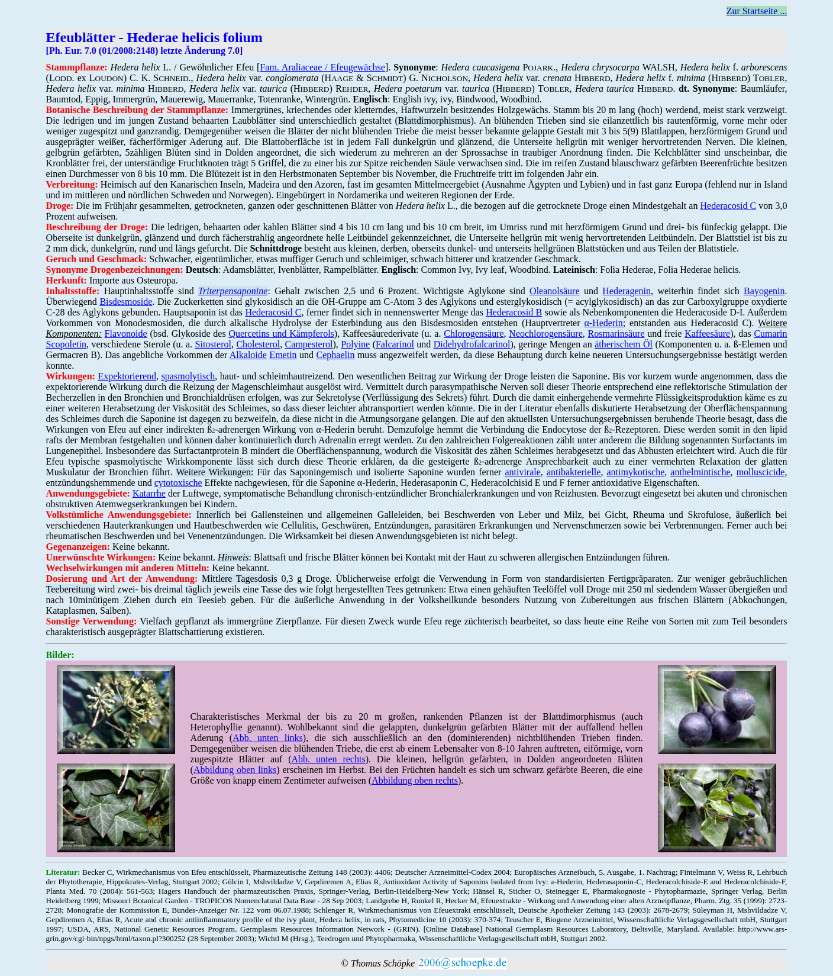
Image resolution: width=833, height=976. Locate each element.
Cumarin (770, 333)
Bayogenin (764, 291)
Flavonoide (126, 333)
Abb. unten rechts (329, 759)
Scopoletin (66, 344)
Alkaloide (248, 355)
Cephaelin (336, 355)
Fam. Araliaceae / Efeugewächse (322, 67)
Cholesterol (258, 344)
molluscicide (761, 472)
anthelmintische (700, 472)
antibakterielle (574, 472)
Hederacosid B (514, 312)
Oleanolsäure (554, 291)
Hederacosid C (728, 206)
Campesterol (309, 344)
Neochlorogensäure (545, 333)
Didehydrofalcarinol (472, 344)
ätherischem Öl (624, 344)
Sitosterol (213, 344)
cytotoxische (178, 483)
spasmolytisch (188, 376)
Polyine (355, 344)
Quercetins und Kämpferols (281, 333)
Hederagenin (626, 291)
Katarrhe (149, 493)
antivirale (522, 472)
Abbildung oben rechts (415, 780)
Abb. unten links (268, 738)
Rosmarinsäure (616, 333)
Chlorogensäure (473, 333)
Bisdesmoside (125, 302)
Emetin (282, 355)
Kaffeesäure (707, 333)
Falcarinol (395, 344)
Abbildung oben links (234, 770)
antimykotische (635, 472)
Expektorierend (127, 376)
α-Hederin (603, 323)
